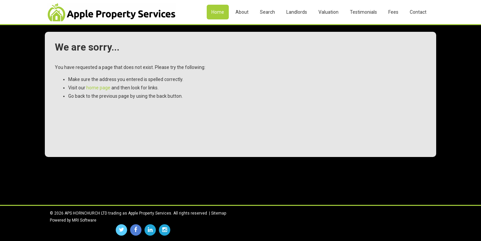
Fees (393, 12)
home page (98, 87)
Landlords (296, 12)
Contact (418, 12)
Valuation (328, 12)
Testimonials (363, 12)
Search (267, 12)
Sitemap (218, 213)
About (242, 12)
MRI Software (84, 220)
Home (217, 12)
